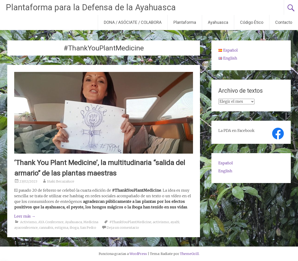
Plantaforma (184, 22)
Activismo (28, 222)
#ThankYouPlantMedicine (130, 222)
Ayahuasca (218, 22)
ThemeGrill (189, 254)
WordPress (138, 254)
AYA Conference (51, 222)
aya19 (174, 222)
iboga (74, 228)
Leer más (24, 216)
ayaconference (26, 228)
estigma (61, 228)
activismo (161, 222)
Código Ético (251, 22)
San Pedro (88, 228)
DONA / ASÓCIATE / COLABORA (133, 22)
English (225, 171)
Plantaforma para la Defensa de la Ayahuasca (91, 7)
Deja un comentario (123, 228)
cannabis (46, 228)
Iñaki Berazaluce (60, 181)
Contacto (283, 22)
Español (225, 163)
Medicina (90, 222)
